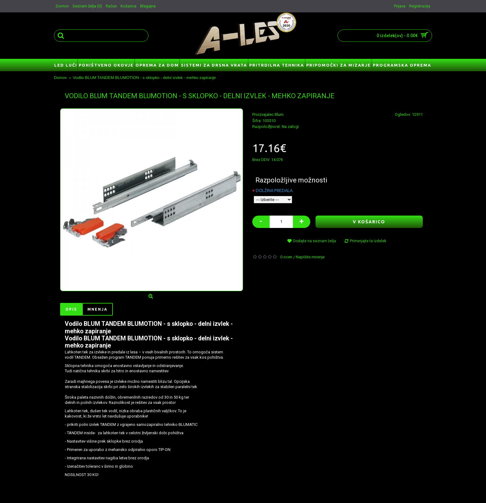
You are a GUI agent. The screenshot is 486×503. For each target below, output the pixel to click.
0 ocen (286, 257)
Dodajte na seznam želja (314, 241)
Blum (279, 114)
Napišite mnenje (310, 257)
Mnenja (97, 309)
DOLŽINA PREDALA (274, 190)
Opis (71, 309)
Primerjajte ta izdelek (368, 241)
